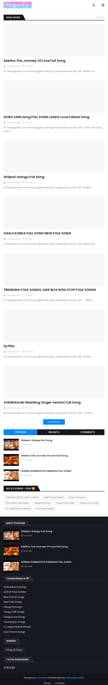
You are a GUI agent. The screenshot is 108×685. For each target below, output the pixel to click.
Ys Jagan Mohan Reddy (18, 508)
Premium (42, 677)
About (47, 683)
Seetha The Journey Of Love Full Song (34, 60)
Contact (59, 683)
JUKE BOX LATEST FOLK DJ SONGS (22, 497)
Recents (54, 432)
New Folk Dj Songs (14, 597)
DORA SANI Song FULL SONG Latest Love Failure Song (46, 117)
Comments (87, 432)
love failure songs (45, 508)
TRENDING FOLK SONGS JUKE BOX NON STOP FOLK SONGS (50, 289)
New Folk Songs (77, 497)
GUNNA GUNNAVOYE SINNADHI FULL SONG (46, 471)
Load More (54, 422)
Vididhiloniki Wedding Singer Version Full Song (42, 402)
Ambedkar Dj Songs (15, 587)
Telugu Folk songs (65, 503)
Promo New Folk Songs (17, 503)
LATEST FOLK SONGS (54, 497)
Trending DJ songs (14, 622)
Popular (20, 432)
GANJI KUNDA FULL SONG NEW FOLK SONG (37, 233)
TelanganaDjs (75, 677)
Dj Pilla (9, 346)
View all (100, 17)
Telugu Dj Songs (42, 503)
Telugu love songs (89, 503)
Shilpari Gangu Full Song (24, 177)
